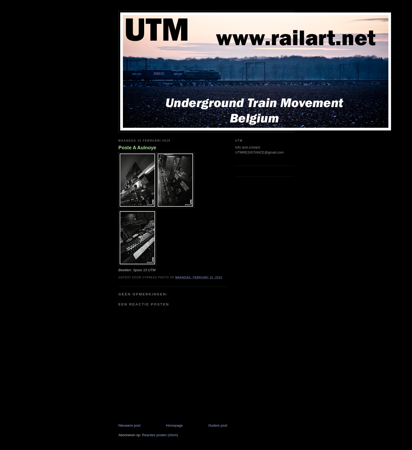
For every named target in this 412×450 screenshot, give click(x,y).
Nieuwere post (129, 425)
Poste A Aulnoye (137, 147)
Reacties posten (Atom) (160, 435)
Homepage (174, 425)
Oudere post (217, 425)
